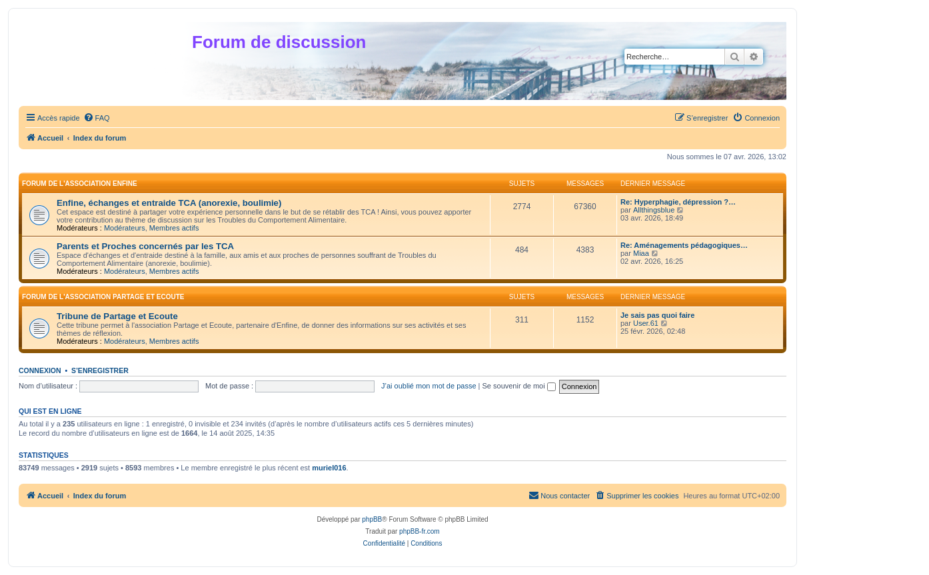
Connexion (40, 370)
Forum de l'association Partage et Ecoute (103, 296)
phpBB (372, 519)
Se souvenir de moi (519, 386)
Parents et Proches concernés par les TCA (145, 246)
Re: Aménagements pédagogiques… (684, 245)
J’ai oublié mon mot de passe (428, 386)
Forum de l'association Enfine (79, 183)
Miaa (641, 253)
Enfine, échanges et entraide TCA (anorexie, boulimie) (169, 203)
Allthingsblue (653, 210)
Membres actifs (174, 228)
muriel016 (329, 468)
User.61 (645, 323)
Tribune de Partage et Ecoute (117, 316)
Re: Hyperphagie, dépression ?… (678, 202)
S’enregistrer (100, 370)
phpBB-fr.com (419, 531)
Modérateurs (124, 228)
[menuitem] (96, 118)
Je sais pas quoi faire (657, 315)
